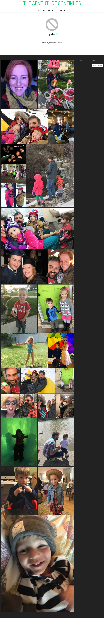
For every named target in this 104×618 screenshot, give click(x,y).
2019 (53, 10)
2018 (49, 10)
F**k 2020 (59, 10)
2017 (44, 10)
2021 (65, 10)
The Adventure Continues (52, 3)
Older (39, 10)
